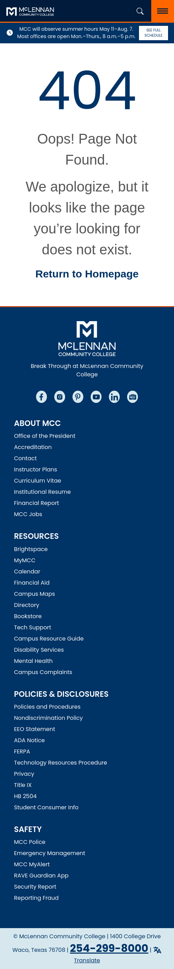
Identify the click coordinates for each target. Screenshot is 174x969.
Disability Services (39, 650)
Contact (25, 458)
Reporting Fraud (36, 898)
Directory (26, 605)
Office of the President (44, 436)
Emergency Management (49, 853)
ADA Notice (29, 740)
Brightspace (31, 549)
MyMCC (24, 560)
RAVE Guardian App (41, 876)
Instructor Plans (35, 469)
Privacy (24, 774)
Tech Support (32, 627)
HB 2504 (25, 796)
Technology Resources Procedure (60, 763)
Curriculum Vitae (37, 481)
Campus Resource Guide (49, 639)
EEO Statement (34, 729)
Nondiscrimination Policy (48, 718)
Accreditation (33, 447)
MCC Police (30, 842)
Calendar (27, 571)
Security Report (35, 887)
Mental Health (33, 661)
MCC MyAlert (32, 864)
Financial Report (36, 503)
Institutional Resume (42, 492)
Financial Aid (32, 583)
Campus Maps (34, 594)
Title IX (23, 785)
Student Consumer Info (46, 807)
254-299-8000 (109, 948)
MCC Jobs (28, 514)
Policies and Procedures (47, 707)
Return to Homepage (87, 274)
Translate (87, 960)
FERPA (22, 751)
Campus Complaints (43, 672)
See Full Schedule (153, 33)
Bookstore (28, 616)
